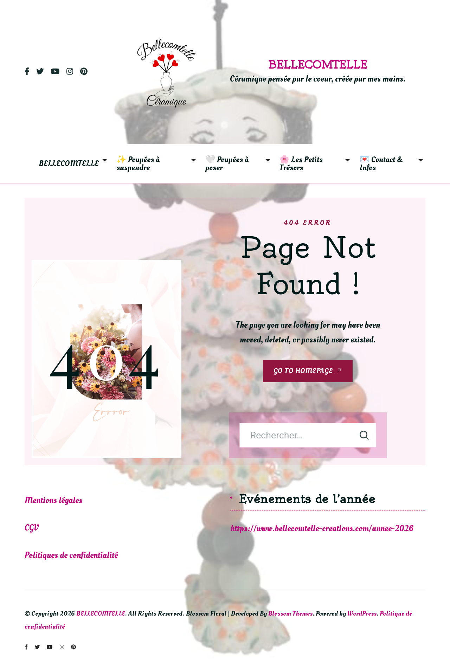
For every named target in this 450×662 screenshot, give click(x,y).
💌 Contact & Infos (382, 164)
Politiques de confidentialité (71, 555)
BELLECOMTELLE (317, 64)
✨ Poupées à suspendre (138, 164)
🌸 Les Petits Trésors (301, 164)
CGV (32, 528)
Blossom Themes (290, 613)
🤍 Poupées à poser (227, 164)
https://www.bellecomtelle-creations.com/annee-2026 (322, 528)
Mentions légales (54, 500)
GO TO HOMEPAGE (303, 371)
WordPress (362, 613)
